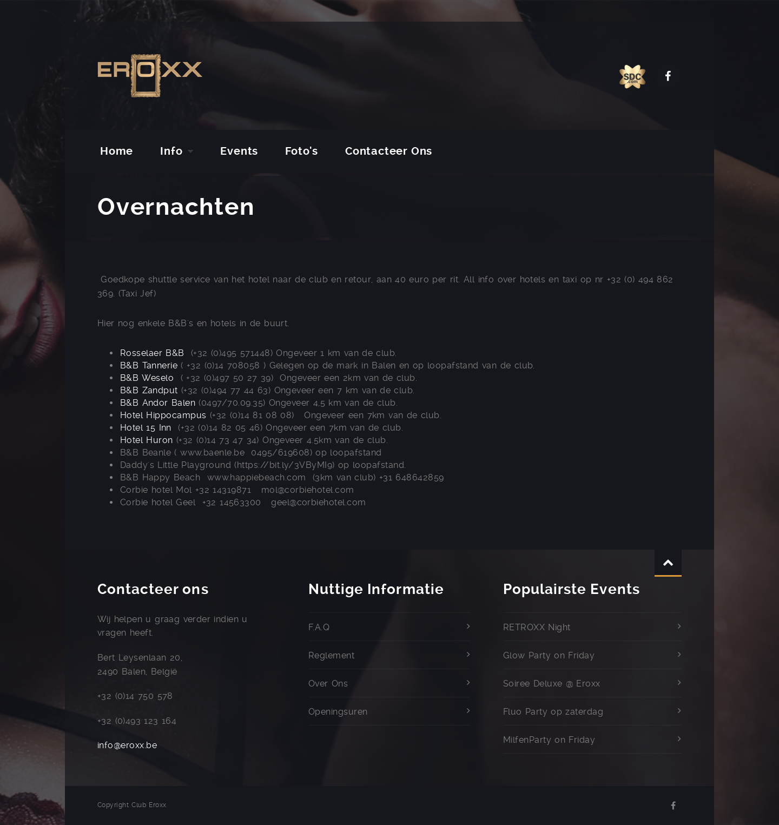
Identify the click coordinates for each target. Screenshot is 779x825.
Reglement (331, 655)
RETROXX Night (537, 627)
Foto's (301, 151)
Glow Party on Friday (549, 655)
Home (116, 151)
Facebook (668, 76)
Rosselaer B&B (152, 353)
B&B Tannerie (148, 365)
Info (171, 151)
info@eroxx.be (127, 745)
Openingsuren (338, 712)
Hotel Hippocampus (163, 415)
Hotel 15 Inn (145, 428)
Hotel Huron (146, 440)
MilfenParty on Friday (549, 740)
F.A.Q (318, 627)
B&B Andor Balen (157, 403)
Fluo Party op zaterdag (553, 712)
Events (239, 151)
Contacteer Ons (388, 151)
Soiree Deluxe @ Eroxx (551, 683)
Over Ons (328, 683)
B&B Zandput (149, 390)
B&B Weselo (147, 378)
